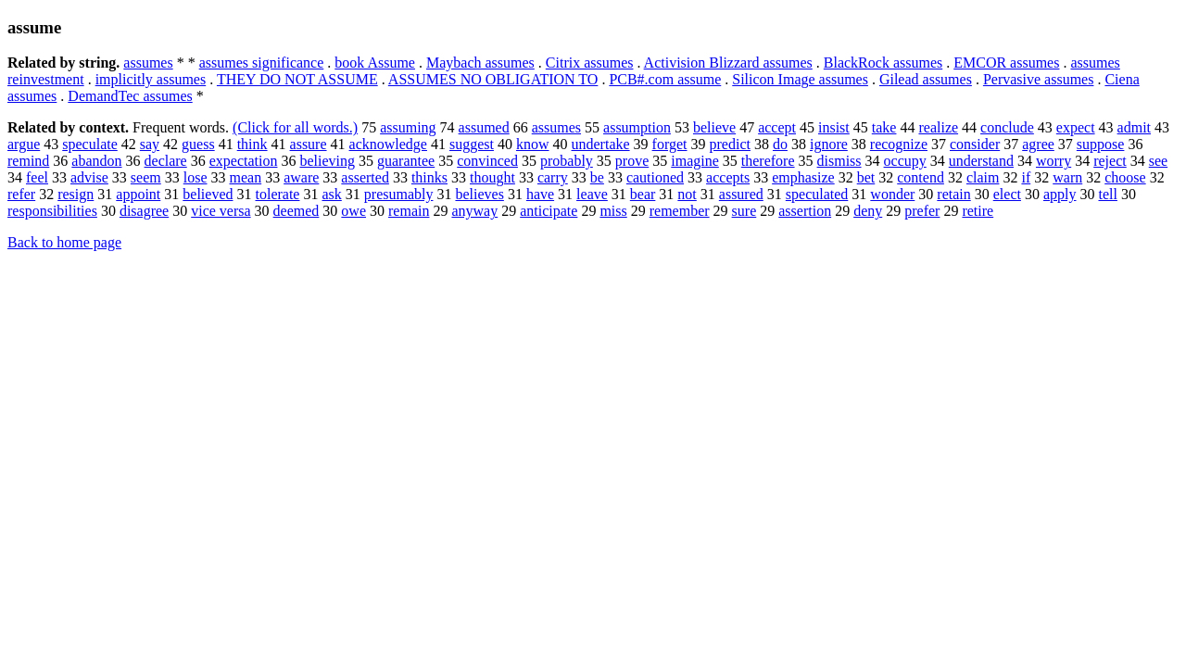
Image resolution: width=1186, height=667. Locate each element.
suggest (471, 144)
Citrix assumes (590, 62)
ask (331, 194)
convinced (487, 161)
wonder (892, 194)
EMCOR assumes (1006, 62)
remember (680, 211)
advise (89, 177)
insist (834, 127)
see (1158, 161)
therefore (768, 161)
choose (1124, 177)
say (149, 144)
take (884, 127)
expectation (243, 161)
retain (953, 194)
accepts (728, 177)
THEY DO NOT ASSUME (297, 79)
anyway (474, 211)
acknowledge (388, 144)
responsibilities (52, 211)
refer (21, 194)
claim (983, 177)
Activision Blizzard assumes (728, 62)
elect (1007, 194)
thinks (429, 177)
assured (741, 194)
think (252, 144)
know (532, 144)
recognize (898, 144)
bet (866, 177)
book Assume (374, 62)
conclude (1007, 127)
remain (408, 211)
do (780, 144)
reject (1110, 161)
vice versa (220, 211)
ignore (829, 144)
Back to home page (64, 242)
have (540, 194)
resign (75, 194)
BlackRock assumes (883, 62)
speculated (817, 194)
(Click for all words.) (295, 127)
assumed (484, 127)
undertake (601, 144)
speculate (90, 144)
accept (777, 127)
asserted (365, 177)
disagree (144, 211)
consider (975, 144)
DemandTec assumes (130, 96)
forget (670, 144)
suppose (1101, 144)
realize (938, 127)
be (597, 177)
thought (492, 177)
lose (195, 177)
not (686, 194)
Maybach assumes (480, 62)
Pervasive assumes (1038, 79)
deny (867, 211)
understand (981, 161)
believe (714, 127)
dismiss (839, 161)
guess (198, 144)
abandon (96, 161)
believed (208, 194)
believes (479, 194)
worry (1053, 161)
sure (744, 211)
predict (730, 144)
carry (552, 177)
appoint (138, 194)
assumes (147, 62)
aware (301, 177)
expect (1075, 127)
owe (353, 211)
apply (1060, 194)
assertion (804, 211)
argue (23, 144)
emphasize (803, 177)
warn (1067, 177)
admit (1134, 127)
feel (37, 177)
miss (612, 211)
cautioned (655, 177)
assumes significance (261, 62)
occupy (905, 161)
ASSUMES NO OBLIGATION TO (493, 79)
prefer (922, 211)
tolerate (278, 194)
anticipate (548, 211)
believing (327, 161)
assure (308, 144)
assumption (637, 127)
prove (632, 161)
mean (246, 177)
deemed (296, 211)
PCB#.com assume (665, 79)
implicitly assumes (151, 79)
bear (643, 194)
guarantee (406, 161)
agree (1038, 144)
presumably (399, 194)
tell (1107, 194)
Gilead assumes (925, 79)
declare (166, 161)
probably (566, 161)
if (1025, 177)
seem (146, 177)
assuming (407, 127)
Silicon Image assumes (800, 79)
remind (28, 161)
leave (592, 194)
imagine (695, 161)
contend (920, 177)
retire (977, 211)
